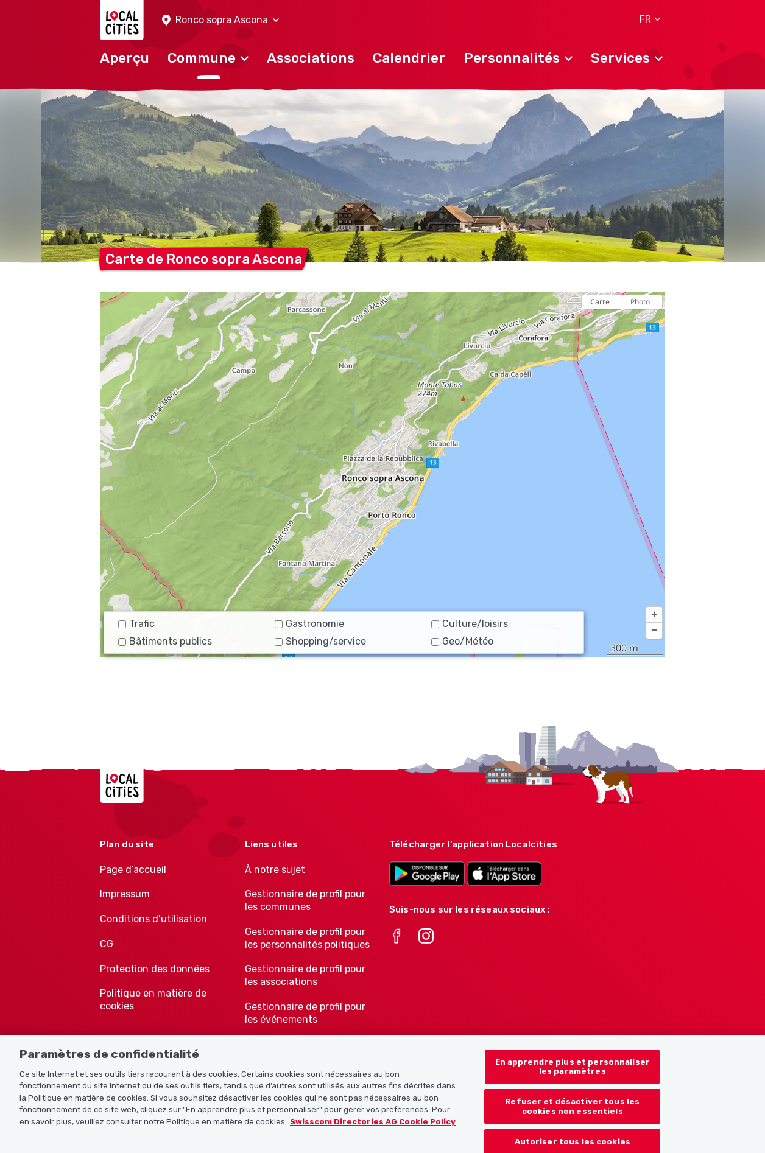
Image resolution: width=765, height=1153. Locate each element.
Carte (600, 301)
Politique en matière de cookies (153, 999)
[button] (220, 20)
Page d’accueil (133, 869)
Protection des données (155, 969)
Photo (640, 301)
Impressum (125, 894)
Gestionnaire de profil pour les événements (305, 1013)
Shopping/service (320, 641)
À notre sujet (275, 869)
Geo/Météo (462, 641)
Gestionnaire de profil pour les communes (305, 900)
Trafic (136, 623)
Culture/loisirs (469, 623)
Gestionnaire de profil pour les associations (305, 975)
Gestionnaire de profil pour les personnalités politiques (307, 938)
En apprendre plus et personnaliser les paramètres (572, 1074)
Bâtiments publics (165, 641)
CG (106, 944)
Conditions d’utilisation (153, 919)
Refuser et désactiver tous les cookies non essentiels (572, 1113)
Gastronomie (309, 623)
